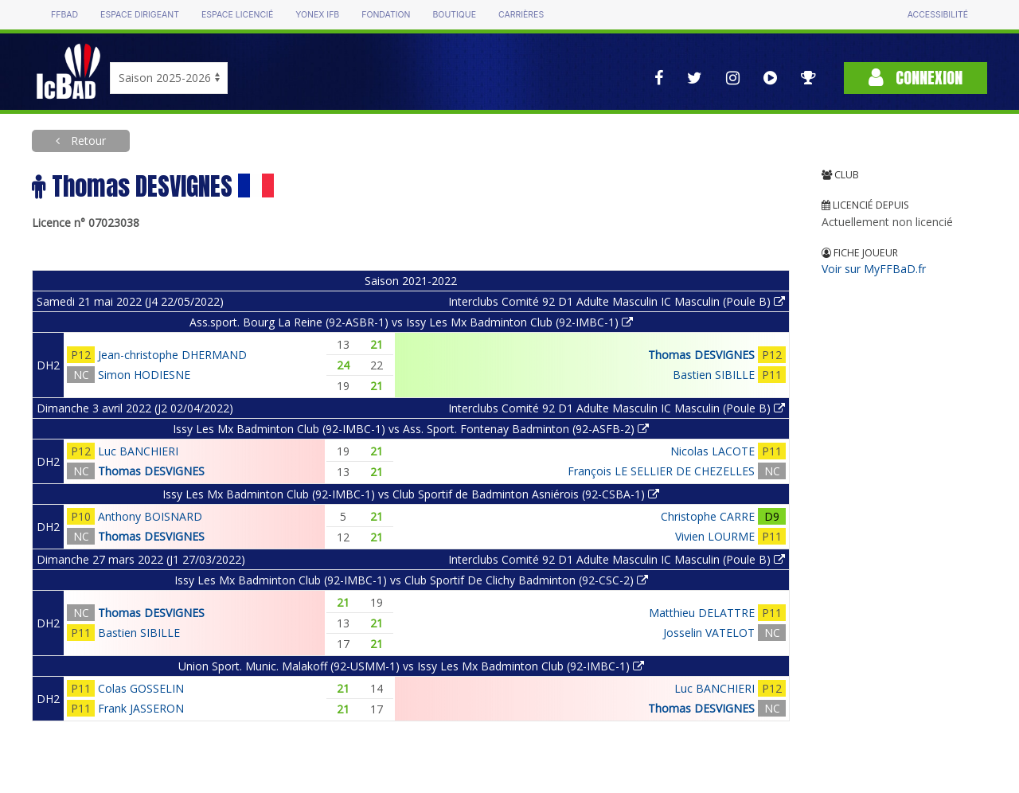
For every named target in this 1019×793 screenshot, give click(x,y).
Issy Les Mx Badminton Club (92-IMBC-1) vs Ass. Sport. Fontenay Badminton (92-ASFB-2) (411, 428)
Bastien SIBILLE (714, 374)
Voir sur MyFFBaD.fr (874, 268)
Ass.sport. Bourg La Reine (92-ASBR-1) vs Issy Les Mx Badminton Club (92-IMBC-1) (411, 322)
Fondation (385, 15)
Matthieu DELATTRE (702, 612)
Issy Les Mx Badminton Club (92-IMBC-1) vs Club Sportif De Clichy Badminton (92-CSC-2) (411, 580)
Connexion (915, 77)
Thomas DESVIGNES (701, 354)
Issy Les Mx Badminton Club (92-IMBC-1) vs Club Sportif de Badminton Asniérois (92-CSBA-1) (410, 494)
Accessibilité (938, 15)
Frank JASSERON (141, 708)
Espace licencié (237, 15)
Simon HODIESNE (144, 374)
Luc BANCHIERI (138, 451)
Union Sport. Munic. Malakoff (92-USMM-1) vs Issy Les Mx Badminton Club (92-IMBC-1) (411, 666)
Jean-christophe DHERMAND (172, 354)
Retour (87, 140)
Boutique (453, 15)
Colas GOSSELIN (141, 688)
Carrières (521, 15)
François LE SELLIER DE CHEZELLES (661, 471)
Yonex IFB (317, 15)
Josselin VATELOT (709, 632)
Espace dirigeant (139, 15)
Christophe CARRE (708, 516)
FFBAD (64, 15)
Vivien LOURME (715, 536)
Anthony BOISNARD (150, 516)
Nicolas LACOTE (712, 451)
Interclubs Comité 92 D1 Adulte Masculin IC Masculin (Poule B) (616, 301)
